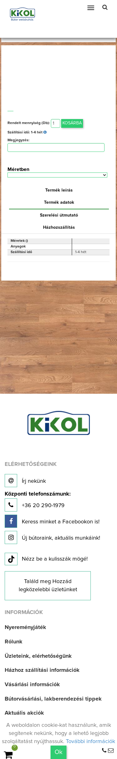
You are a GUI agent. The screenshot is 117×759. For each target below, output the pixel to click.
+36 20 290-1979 (38, 501)
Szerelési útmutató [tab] (59, 215)
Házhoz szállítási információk (42, 670)
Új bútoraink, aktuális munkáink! (52, 537)
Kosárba (72, 123)
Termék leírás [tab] (59, 190)
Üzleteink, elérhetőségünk (38, 656)
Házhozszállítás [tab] (59, 227)
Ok (58, 752)
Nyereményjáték (25, 627)
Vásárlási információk (32, 684)
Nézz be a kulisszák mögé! (46, 559)
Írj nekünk (25, 480)
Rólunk (13, 642)
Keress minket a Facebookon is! (52, 521)
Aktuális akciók (24, 713)
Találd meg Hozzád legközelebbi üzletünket (48, 585)
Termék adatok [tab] (59, 202)
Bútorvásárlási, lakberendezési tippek (53, 699)
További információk (90, 741)
